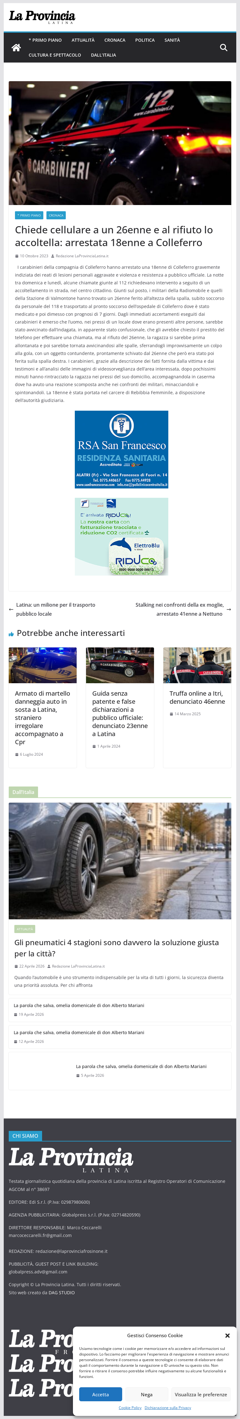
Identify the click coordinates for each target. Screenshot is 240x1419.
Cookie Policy (130, 1407)
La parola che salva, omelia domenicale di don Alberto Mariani (79, 1005)
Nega (147, 1394)
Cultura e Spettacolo (55, 55)
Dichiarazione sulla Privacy (168, 1407)
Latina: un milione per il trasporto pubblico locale (52, 609)
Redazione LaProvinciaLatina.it (82, 256)
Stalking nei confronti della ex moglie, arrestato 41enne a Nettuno (183, 609)
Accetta (100, 1394)
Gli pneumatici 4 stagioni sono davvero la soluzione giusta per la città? (116, 948)
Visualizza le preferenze (201, 1394)
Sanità (172, 40)
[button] (227, 1336)
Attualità (83, 40)
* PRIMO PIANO (45, 40)
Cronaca (114, 40)
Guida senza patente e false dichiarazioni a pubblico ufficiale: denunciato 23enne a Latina (120, 713)
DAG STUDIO (62, 1292)
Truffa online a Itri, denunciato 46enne (197, 697)
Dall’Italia (103, 55)
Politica (145, 40)
